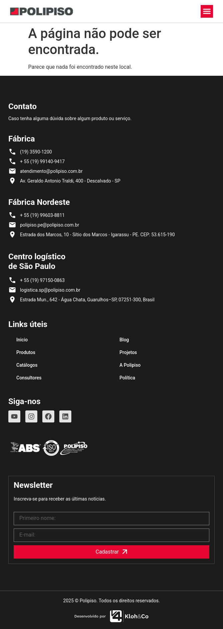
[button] (207, 11)
